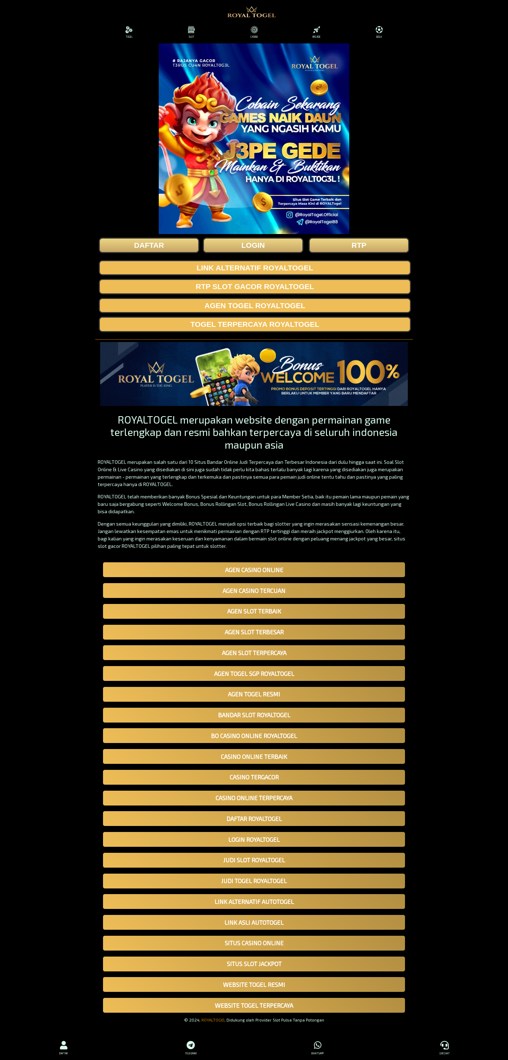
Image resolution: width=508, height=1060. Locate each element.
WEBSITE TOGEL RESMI (254, 984)
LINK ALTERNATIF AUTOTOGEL (254, 901)
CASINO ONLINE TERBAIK (254, 756)
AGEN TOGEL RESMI (254, 693)
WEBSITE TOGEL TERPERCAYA (254, 1005)
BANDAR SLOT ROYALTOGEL (254, 714)
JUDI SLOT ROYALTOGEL (254, 859)
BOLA (379, 32)
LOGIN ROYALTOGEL (254, 839)
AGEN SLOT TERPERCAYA (254, 652)
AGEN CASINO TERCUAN (254, 590)
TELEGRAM (190, 1047)
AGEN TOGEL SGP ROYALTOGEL (254, 673)
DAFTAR (63, 1047)
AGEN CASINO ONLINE (254, 569)
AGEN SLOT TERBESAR (254, 631)
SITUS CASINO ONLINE (254, 942)
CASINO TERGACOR (254, 776)
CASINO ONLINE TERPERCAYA (254, 797)
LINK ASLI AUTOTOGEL (254, 922)
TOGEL (129, 32)
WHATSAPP (317, 1047)
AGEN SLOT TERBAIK (254, 611)
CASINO (254, 32)
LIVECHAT (444, 1047)
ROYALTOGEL (213, 1019)
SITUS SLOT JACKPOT (254, 963)
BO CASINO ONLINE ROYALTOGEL (254, 735)
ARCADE (316, 32)
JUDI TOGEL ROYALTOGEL (254, 880)
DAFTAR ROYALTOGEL (254, 818)
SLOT (191, 32)
